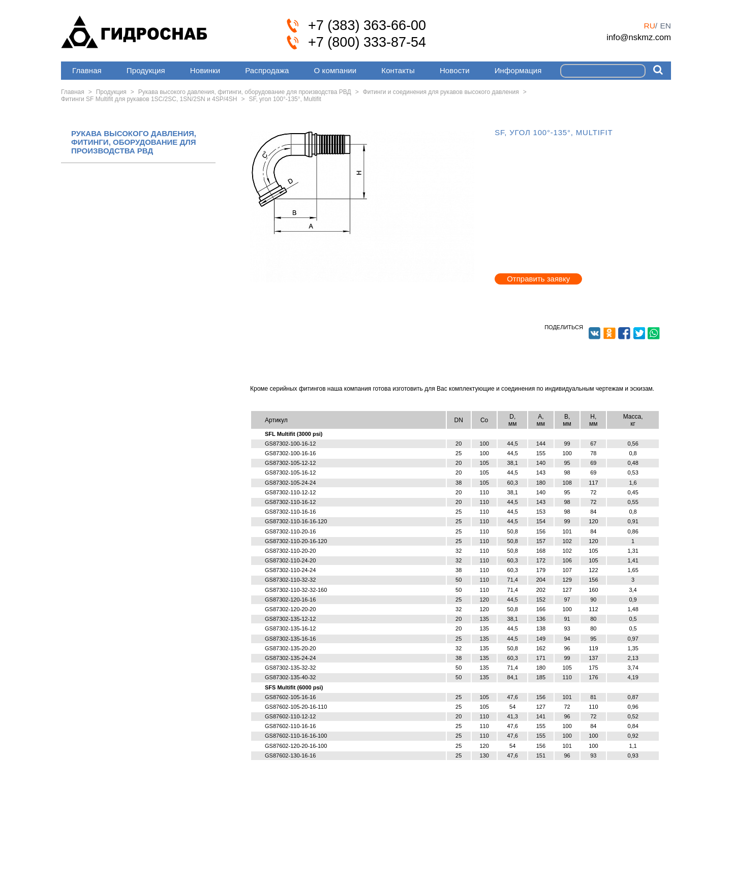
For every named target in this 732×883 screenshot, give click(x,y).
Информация (518, 70)
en (665, 25)
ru (649, 25)
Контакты (398, 70)
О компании (335, 70)
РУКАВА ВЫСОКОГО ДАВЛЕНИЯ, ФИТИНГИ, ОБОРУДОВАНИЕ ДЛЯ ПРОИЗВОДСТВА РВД (133, 142)
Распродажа (267, 70)
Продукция (146, 70)
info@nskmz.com (638, 37)
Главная (87, 70)
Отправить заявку (538, 278)
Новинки (205, 70)
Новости (455, 70)
